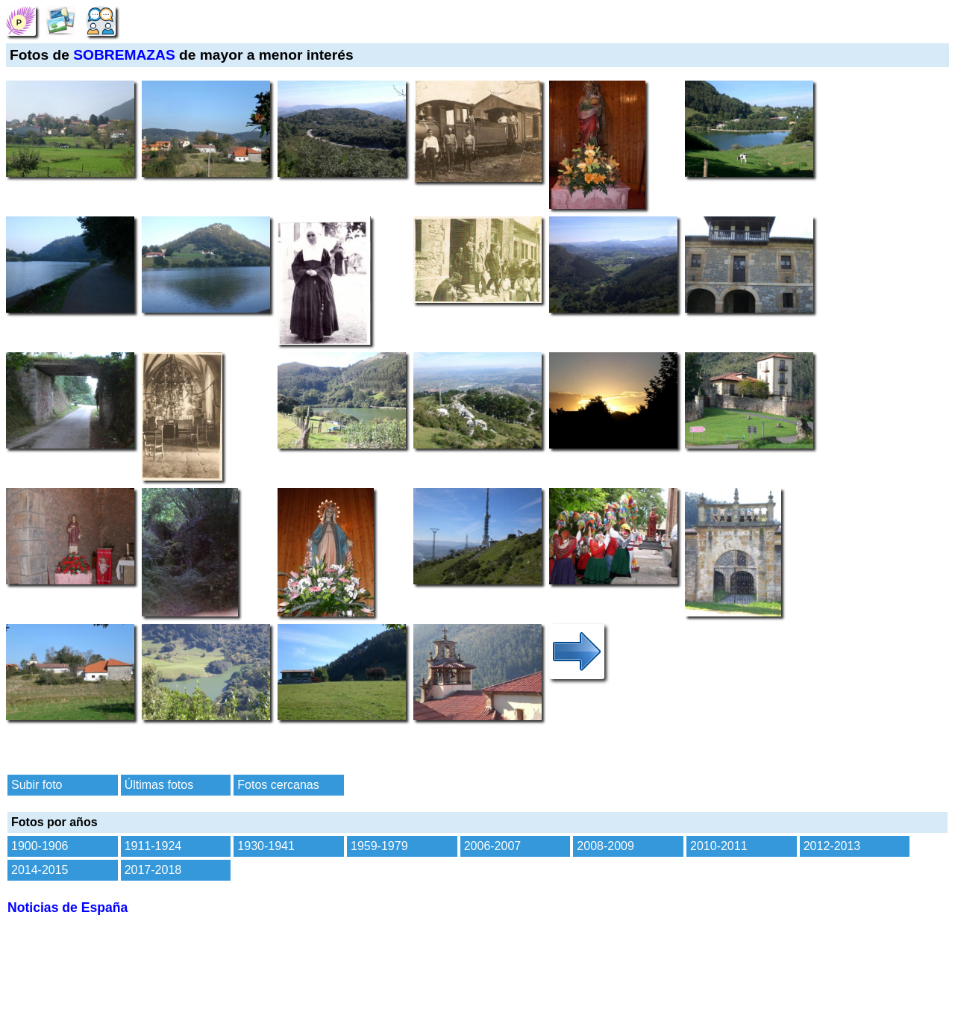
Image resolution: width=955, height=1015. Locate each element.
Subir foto (36, 784)
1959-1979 (379, 846)
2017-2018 (153, 869)
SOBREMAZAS (124, 55)
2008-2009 (605, 846)
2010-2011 (719, 846)
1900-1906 (40, 846)
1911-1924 (153, 846)
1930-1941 (266, 846)
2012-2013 (832, 846)
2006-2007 (493, 846)
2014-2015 (40, 869)
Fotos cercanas (278, 784)
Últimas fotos (159, 784)
